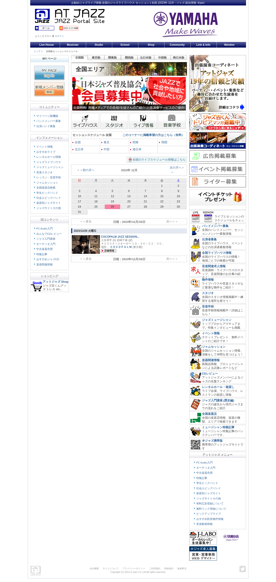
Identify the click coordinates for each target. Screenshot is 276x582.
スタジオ (208, 293)
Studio (98, 44)
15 (161, 196)
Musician (72, 44)
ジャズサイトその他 (48, 208)
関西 (163, 142)
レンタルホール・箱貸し (218, 387)
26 (112, 206)
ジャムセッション (47, 182)
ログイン (59, 36)
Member (229, 44)
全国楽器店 (209, 414)
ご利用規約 (154, 568)
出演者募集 (209, 239)
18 (95, 201)
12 (112, 196)
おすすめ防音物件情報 (210, 519)
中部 (105, 149)
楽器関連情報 (44, 264)
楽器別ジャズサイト (48, 203)
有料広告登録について (210, 503)
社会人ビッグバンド (48, 198)
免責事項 (181, 568)
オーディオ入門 (45, 244)
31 (79, 212)
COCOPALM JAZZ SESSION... (120, 236)
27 (128, 206)
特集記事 (41, 254)
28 (145, 206)
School (124, 44)
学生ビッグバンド (47, 192)
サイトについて (111, 568)
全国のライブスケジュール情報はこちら (159, 159)
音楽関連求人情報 (214, 266)
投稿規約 (168, 568)
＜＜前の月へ (85, 170)
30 (178, 206)
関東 (134, 142)
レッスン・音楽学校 (48, 177)
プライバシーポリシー (133, 568)
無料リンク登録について (211, 508)
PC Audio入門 (44, 228)
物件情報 (208, 279)
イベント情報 (44, 146)
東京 (105, 142)
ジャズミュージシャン (50, 167)
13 (128, 196)
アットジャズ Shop (56, 281)
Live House (46, 44)
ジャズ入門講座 (45, 238)
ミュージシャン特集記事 (218, 427)
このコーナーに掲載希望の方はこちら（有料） (153, 135)
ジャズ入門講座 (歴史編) (218, 400)
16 (178, 196)
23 (178, 201)
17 (79, 201)
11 (95, 196)
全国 (76, 142)
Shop (151, 44)
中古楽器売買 (44, 249)
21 (145, 201)
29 (161, 206)
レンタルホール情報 (48, 157)
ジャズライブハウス (48, 162)
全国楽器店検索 (45, 187)
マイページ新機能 (47, 116)
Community (177, 44)
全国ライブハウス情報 (216, 252)
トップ (37, 51)
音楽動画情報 (204, 524)
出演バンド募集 (45, 126)
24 (79, 206)
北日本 (78, 149)
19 (112, 201)
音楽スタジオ (44, 172)
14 (145, 196)
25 (95, 206)
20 (128, 201)
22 (161, 201)
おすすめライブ (45, 152)
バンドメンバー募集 (48, 121)
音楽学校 (208, 306)
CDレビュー (210, 373)
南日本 (136, 149)
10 (79, 196)
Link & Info (203, 44)
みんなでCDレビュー (49, 233)
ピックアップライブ (208, 513)
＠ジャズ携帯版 (212, 440)
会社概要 (94, 568)
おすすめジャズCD (47, 259)
